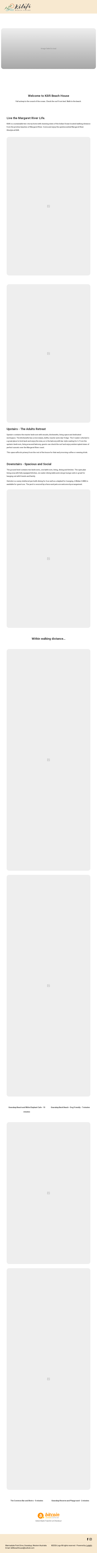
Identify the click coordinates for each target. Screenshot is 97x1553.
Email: (7, 1548)
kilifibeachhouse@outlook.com (22, 1548)
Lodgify (89, 1545)
